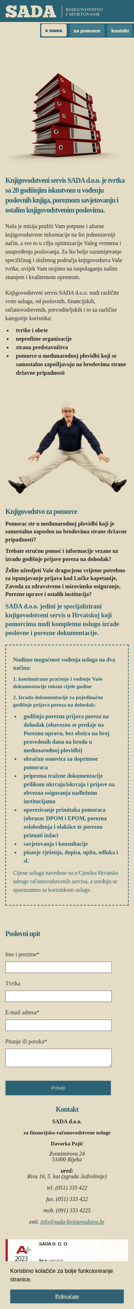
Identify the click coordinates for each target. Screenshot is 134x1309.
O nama (54, 30)
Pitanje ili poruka (26, 1041)
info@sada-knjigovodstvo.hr (72, 1222)
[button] (34, 1280)
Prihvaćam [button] (67, 1296)
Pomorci (87, 30)
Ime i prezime (22, 954)
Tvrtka (12, 983)
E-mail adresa (22, 1012)
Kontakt (120, 30)
